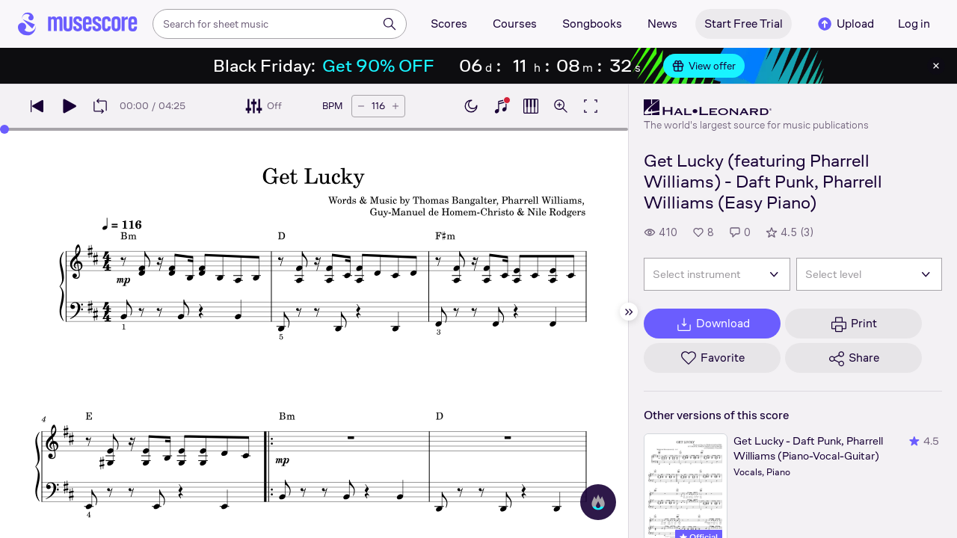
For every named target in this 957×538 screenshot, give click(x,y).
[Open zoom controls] (561, 106)
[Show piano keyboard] (501, 106)
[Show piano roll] (531, 106)
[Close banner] (936, 66)
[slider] (4, 129)
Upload (845, 24)
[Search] (389, 24)
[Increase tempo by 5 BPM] (395, 106)
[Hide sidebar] (629, 312)
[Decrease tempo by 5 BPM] (361, 106)
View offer (704, 66)
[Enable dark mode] (471, 106)
